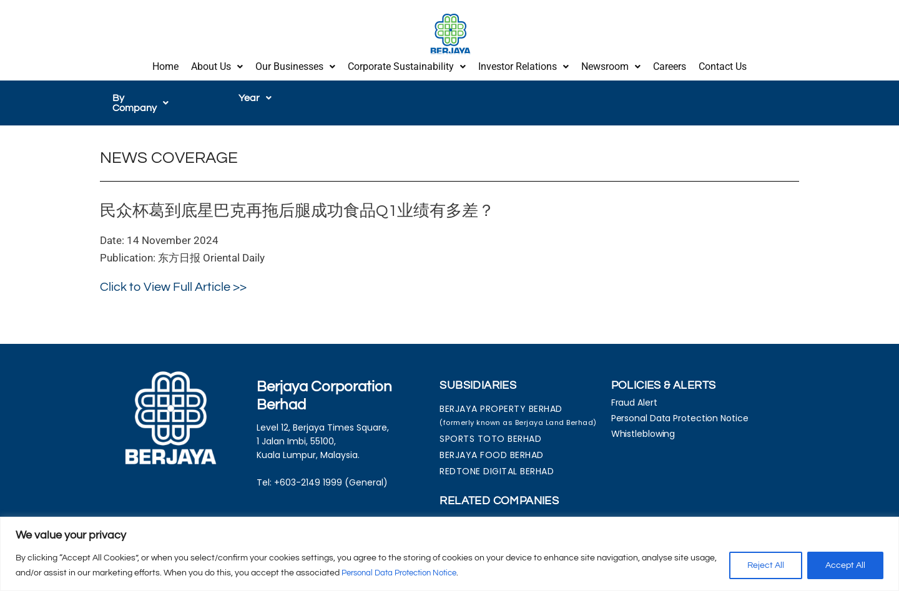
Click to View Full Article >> (173, 272)
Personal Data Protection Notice (405, 573)
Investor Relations (523, 64)
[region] (449, 554)
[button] (217, 64)
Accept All (845, 565)
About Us (217, 64)
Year (255, 93)
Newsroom (611, 64)
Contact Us (723, 64)
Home (165, 64)
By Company (147, 93)
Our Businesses (295, 64)
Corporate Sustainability (407, 64)
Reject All (765, 565)
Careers (669, 64)
